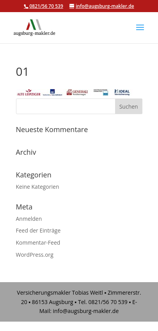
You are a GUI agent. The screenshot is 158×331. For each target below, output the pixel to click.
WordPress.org (34, 254)
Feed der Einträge (38, 230)
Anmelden (29, 218)
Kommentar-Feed (38, 242)
